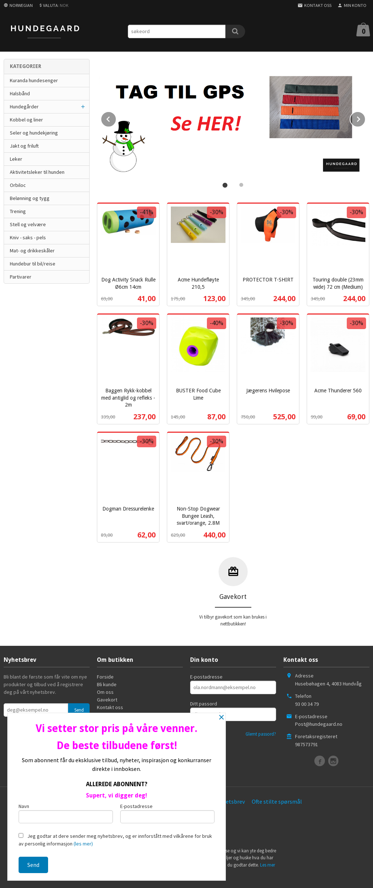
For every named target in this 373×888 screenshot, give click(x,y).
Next (365, 117)
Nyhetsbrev (230, 800)
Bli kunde (107, 683)
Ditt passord (203, 703)
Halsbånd (20, 93)
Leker (16, 159)
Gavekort (107, 699)
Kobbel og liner (26, 119)
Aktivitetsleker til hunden (37, 172)
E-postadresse (206, 676)
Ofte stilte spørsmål (277, 800)
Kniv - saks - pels (28, 237)
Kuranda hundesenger (34, 80)
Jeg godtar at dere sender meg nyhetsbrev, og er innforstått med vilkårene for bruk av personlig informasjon (115, 840)
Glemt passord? (261, 733)
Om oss (105, 691)
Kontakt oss (110, 706)
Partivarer (20, 276)
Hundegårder (24, 106)
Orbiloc (18, 185)
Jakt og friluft (24, 146)
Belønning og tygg (30, 198)
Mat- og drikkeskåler (32, 250)
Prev (116, 117)
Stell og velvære (28, 224)
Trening (18, 211)
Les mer (267, 864)
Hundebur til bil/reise (32, 263)
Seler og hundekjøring (34, 132)
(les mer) (83, 843)
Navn (66, 813)
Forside (105, 676)
